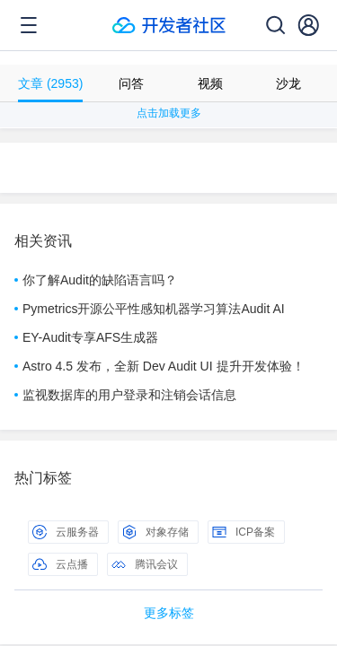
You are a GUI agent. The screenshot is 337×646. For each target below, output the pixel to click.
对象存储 (155, 532)
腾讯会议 (144, 564)
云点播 (60, 564)
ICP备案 (243, 532)
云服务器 (65, 532)
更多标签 (169, 613)
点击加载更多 (169, 113)
